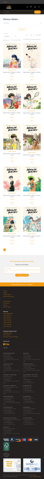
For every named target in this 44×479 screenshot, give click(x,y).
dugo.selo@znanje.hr (9, 422)
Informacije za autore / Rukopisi (10, 336)
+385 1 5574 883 (7, 399)
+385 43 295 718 (7, 315)
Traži (37, 12)
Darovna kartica (7, 306)
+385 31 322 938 (7, 410)
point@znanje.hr (8, 431)
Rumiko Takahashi (12, 70)
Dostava (5, 305)
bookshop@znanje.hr (9, 358)
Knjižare (5, 2)
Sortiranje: (5, 33)
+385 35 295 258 (7, 322)
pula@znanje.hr (28, 358)
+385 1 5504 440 (7, 317)
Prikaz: (27, 35)
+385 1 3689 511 (7, 334)
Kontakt (5, 292)
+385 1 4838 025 (7, 421)
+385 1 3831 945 (7, 430)
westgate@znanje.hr (29, 401)
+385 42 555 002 (27, 379)
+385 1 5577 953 (7, 326)
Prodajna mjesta (7, 294)
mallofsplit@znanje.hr (29, 422)
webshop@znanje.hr (8, 313)
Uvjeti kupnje (6, 303)
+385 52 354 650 (7, 324)
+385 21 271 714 (7, 377)
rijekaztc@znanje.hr (29, 390)
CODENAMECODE (37, 476)
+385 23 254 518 (7, 320)
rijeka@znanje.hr (8, 368)
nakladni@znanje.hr (7, 333)
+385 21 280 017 (27, 421)
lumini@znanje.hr (28, 381)
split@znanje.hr (8, 379)
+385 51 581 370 (27, 388)
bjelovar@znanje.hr (29, 411)
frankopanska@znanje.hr (10, 401)
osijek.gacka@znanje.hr (9, 411)
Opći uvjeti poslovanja (8, 296)
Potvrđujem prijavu (22, 275)
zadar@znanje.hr (8, 390)
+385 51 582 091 (7, 319)
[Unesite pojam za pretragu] (22, 12)
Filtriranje (22, 29)
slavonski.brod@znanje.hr (30, 368)
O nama (5, 291)
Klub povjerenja (7, 301)
